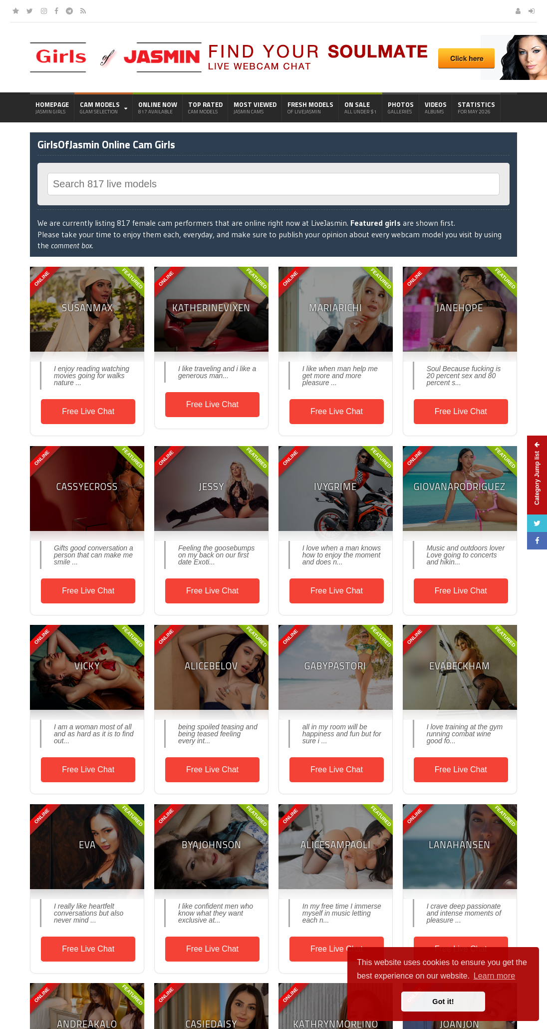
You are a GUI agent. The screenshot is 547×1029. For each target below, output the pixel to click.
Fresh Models (310, 107)
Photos (401, 107)
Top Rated (205, 107)
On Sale (360, 107)
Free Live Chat (88, 411)
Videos (436, 107)
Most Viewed (255, 107)
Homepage (52, 107)
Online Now (157, 107)
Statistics (476, 107)
